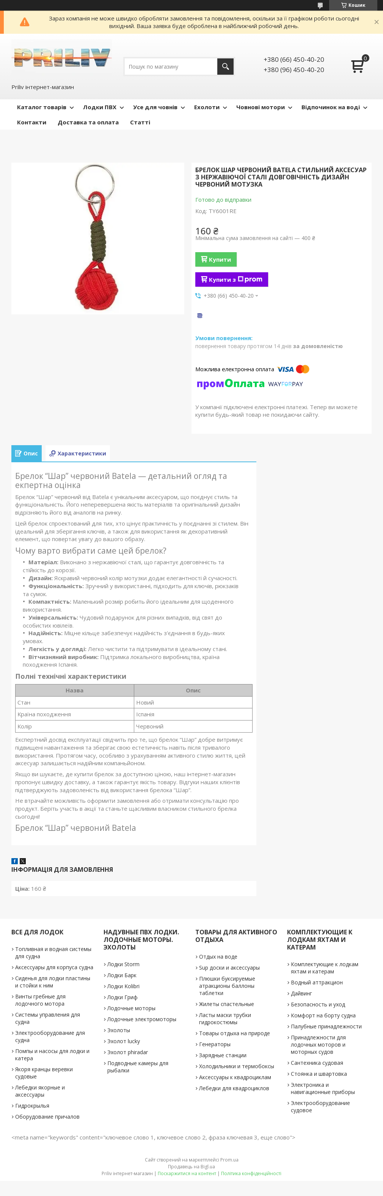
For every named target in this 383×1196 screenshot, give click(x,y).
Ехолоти (207, 107)
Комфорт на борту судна (323, 1015)
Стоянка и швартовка (319, 1073)
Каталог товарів (41, 107)
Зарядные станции (222, 1055)
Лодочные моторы (131, 1008)
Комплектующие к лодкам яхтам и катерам (324, 968)
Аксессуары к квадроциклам (235, 1077)
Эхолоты (118, 1030)
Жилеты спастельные (226, 1004)
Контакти (31, 122)
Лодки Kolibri (123, 986)
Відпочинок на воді (330, 107)
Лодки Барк (122, 975)
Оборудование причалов (47, 1116)
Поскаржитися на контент (187, 1173)
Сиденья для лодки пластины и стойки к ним (52, 982)
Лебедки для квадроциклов (234, 1088)
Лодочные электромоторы (141, 1019)
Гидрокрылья (32, 1105)
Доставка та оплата (88, 122)
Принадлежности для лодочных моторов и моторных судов (318, 1044)
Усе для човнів (155, 107)
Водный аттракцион (317, 982)
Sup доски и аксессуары (229, 967)
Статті (140, 122)
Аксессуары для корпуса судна (54, 967)
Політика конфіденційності (251, 1173)
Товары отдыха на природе (234, 1033)
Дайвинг (301, 993)
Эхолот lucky (123, 1041)
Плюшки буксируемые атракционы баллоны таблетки (227, 986)
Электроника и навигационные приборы (323, 1088)
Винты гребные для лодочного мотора (40, 1000)
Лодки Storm (123, 964)
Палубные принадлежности (326, 1026)
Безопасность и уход (318, 1004)
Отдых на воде (218, 956)
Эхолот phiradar (127, 1052)
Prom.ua (229, 1160)
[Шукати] (225, 66)
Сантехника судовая (317, 1062)
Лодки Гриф (122, 997)
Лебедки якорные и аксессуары (40, 1091)
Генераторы (215, 1044)
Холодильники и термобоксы (236, 1066)
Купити (220, 259)
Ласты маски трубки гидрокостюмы (225, 1018)
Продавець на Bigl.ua (191, 1166)
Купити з (235, 279)
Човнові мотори (260, 107)
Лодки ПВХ (99, 107)
